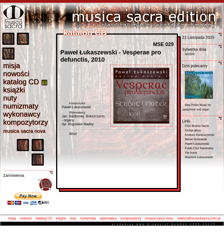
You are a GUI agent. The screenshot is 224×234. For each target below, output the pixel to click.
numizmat (20, 106)
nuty (73, 218)
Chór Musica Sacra (197, 125)
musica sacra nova (159, 218)
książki (61, 218)
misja (12, 218)
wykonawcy (108, 218)
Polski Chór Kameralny (199, 148)
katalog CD (43, 218)
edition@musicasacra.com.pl (199, 218)
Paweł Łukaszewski (76, 107)
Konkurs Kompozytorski (199, 134)
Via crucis (191, 152)
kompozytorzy (131, 218)
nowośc (16, 73)
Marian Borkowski (196, 139)
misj (11, 65)
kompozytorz (25, 122)
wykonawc (21, 114)
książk (14, 90)
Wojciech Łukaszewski (199, 157)
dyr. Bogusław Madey (78, 124)
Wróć (73, 134)
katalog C (21, 82)
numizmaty (88, 218)
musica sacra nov (24, 131)
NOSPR (190, 54)
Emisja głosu (193, 130)
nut (10, 98)
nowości (26, 218)
